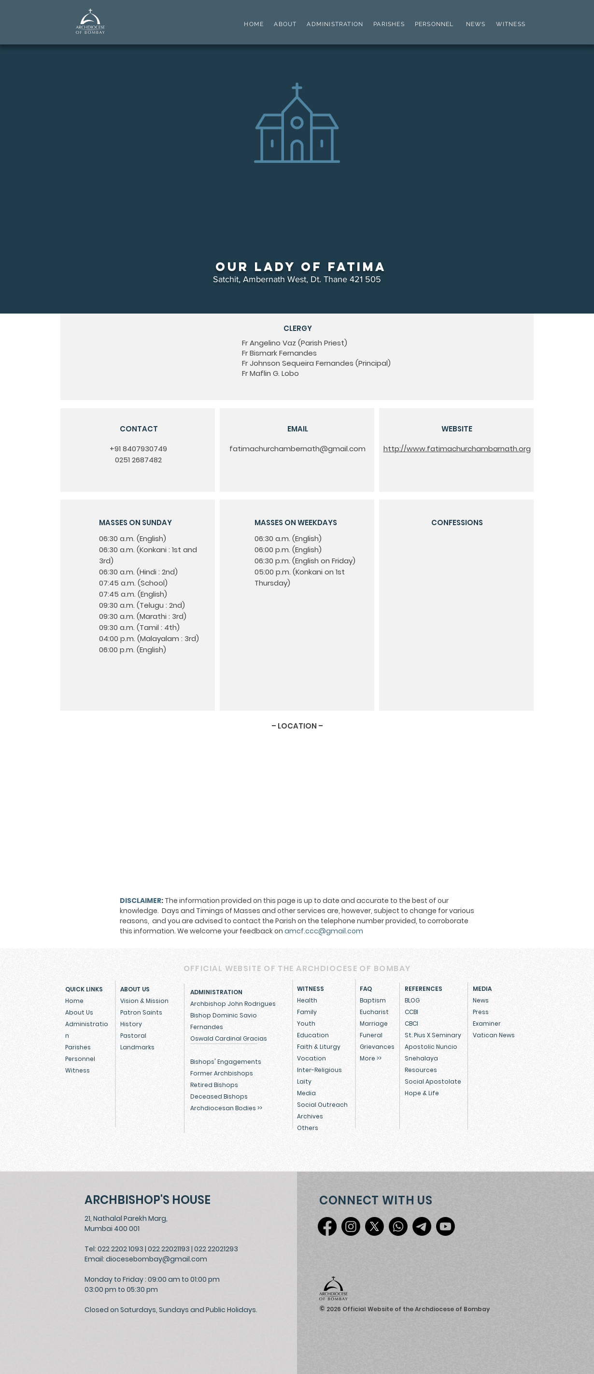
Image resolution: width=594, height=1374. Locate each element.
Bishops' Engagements (225, 1062)
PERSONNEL (434, 24)
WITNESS (509, 24)
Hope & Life (422, 1093)
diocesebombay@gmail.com (156, 1259)
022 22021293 (216, 1249)
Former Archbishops (221, 1073)
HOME (254, 24)
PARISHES (389, 24)
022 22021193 (169, 1249)
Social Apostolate (433, 1081)
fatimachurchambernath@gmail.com (297, 449)
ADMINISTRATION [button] (335, 24)
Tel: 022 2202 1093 (114, 1249)
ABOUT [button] (285, 24)
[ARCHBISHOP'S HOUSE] (150, 1199)
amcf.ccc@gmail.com (323, 931)
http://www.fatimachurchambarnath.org (457, 449)
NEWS (476, 24)
